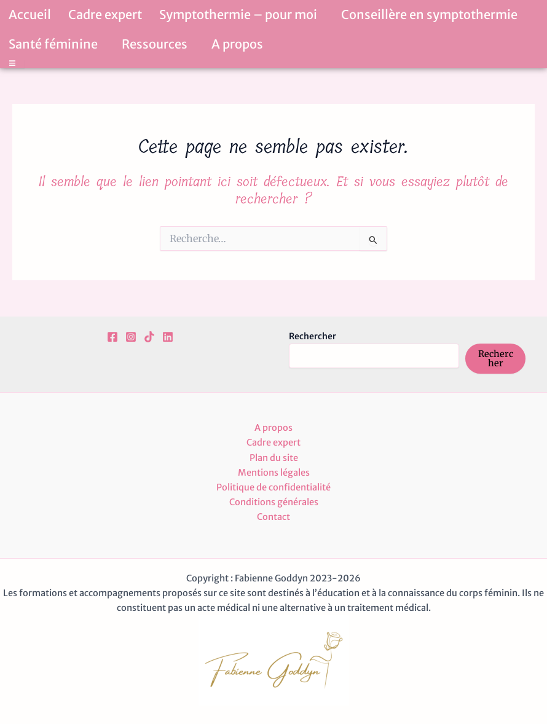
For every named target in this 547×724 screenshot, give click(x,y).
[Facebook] (112, 336)
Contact (273, 516)
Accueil (30, 14)
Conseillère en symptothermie (432, 14)
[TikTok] (149, 336)
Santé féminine (56, 44)
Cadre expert (105, 14)
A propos (237, 44)
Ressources (158, 44)
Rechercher (312, 336)
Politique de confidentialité (273, 487)
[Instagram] (130, 336)
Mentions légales (274, 472)
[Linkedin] (167, 336)
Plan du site (274, 457)
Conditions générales (273, 502)
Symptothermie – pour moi (241, 14)
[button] (322, 16)
